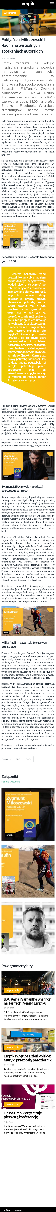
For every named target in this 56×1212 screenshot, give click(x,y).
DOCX (28, 759)
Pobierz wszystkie (10, 782)
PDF (18, 759)
